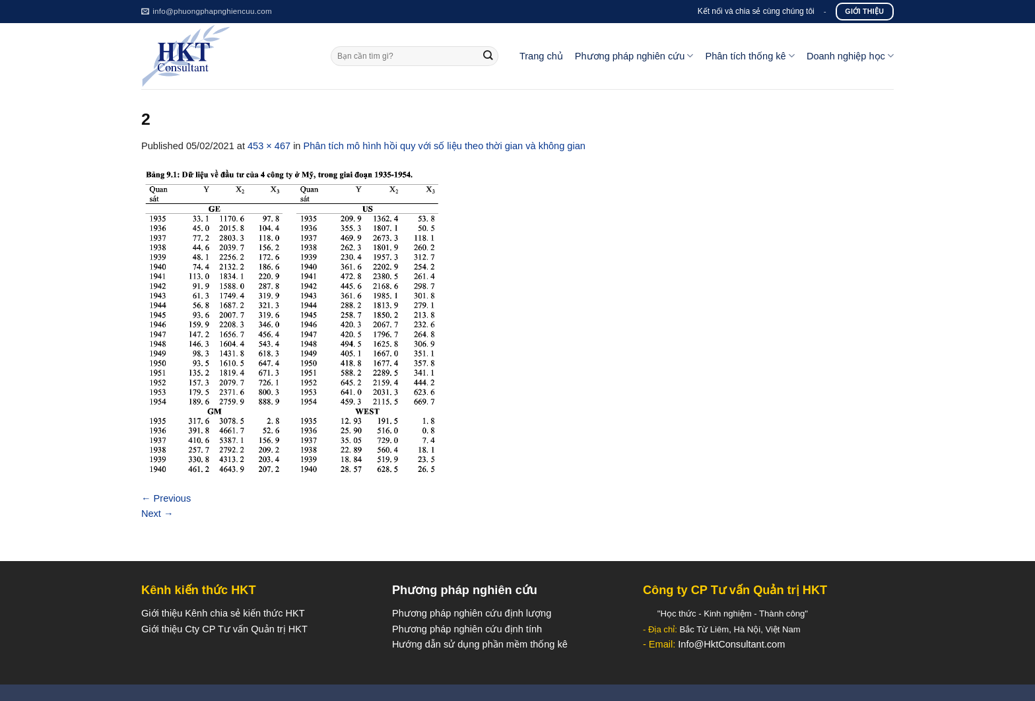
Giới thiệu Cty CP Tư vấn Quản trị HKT (224, 629)
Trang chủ (541, 56)
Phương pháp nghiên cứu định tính (467, 629)
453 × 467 (269, 146)
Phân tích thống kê (749, 56)
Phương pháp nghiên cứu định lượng (471, 613)
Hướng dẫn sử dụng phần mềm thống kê (480, 644)
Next (157, 513)
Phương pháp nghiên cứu (634, 56)
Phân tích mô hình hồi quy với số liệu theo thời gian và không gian (444, 146)
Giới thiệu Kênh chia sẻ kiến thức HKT (223, 613)
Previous (166, 498)
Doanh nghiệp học (850, 56)
